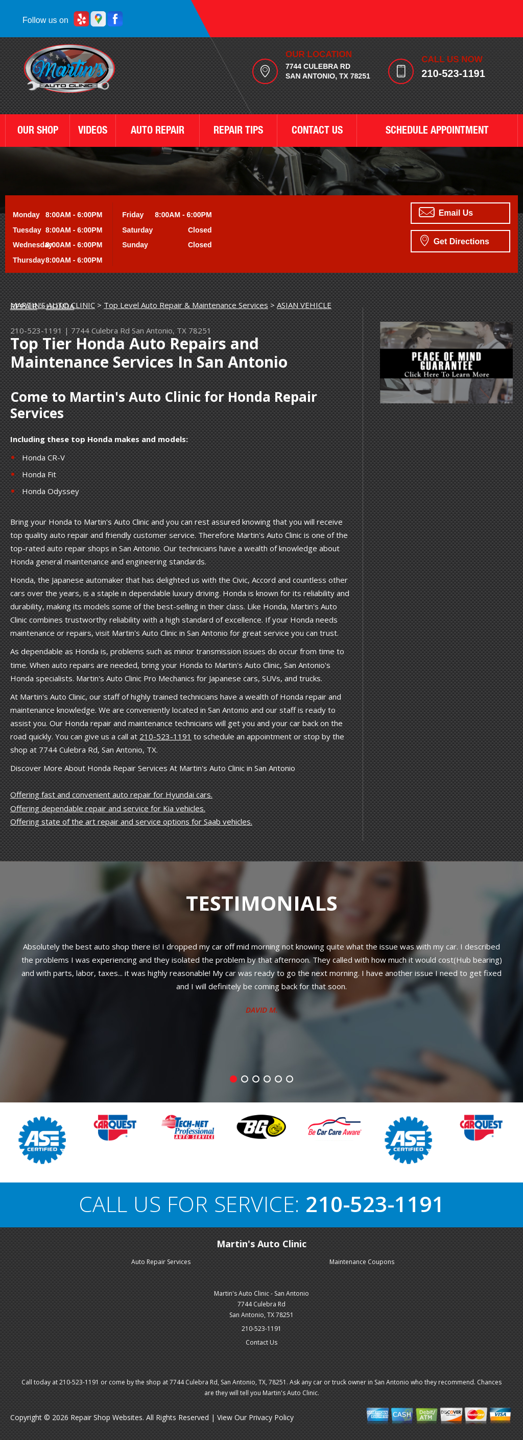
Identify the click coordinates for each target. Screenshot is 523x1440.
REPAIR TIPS (238, 131)
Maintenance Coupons (361, 1261)
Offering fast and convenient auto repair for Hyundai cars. (111, 794)
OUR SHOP (37, 131)
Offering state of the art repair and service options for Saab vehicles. (131, 821)
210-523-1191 (453, 73)
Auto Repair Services (161, 1261)
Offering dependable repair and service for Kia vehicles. (107, 808)
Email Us (446, 212)
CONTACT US (317, 131)
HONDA (60, 306)
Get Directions (454, 240)
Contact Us (261, 1342)
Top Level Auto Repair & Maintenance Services (186, 305)
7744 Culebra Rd (100, 330)
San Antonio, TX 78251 (171, 330)
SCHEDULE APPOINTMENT (437, 131)
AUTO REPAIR (157, 131)
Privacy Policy (271, 1417)
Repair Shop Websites (106, 1417)
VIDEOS (92, 131)
